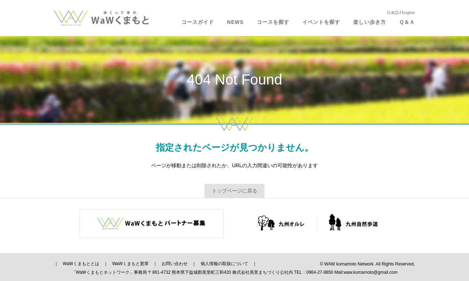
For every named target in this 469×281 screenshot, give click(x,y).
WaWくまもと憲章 (130, 263)
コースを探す (273, 22)
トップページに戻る (234, 191)
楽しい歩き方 (369, 22)
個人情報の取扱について (224, 263)
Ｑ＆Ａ (407, 22)
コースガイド (197, 22)
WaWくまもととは (81, 263)
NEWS (235, 22)
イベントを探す (321, 22)
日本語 (393, 12)
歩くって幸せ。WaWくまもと (101, 18)
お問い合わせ (175, 263)
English (408, 12)
